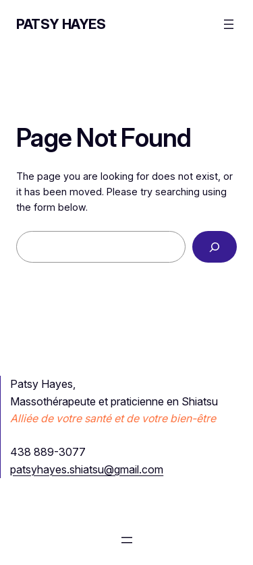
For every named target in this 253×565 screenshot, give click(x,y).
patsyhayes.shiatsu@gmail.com (86, 469)
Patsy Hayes (61, 24)
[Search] (214, 247)
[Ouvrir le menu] (229, 24)
